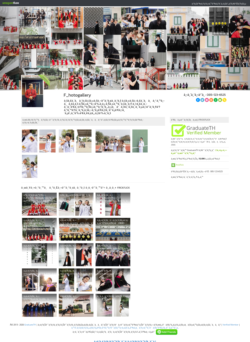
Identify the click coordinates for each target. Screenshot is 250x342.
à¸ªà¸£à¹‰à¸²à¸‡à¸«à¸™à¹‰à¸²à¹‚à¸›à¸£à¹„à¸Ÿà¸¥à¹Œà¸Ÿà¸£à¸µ (219, 3)
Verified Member (230, 324)
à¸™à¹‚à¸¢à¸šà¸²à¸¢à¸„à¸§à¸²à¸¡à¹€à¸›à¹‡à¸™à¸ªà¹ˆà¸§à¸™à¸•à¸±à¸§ (99, 327)
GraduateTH (30, 324)
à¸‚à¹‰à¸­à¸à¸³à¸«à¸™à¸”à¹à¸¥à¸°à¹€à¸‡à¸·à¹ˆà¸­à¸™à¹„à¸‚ (153, 327)
